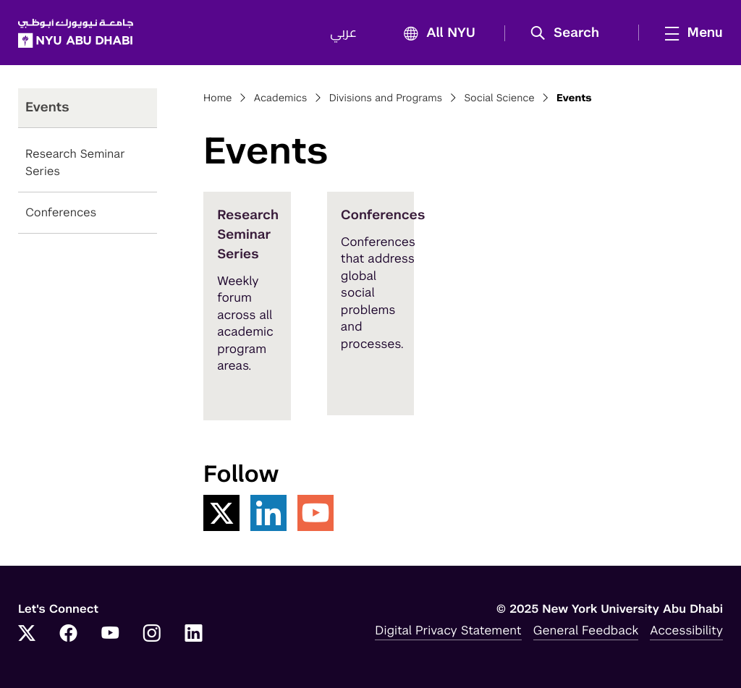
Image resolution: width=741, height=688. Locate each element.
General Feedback (586, 630)
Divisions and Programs (386, 98)
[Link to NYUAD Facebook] (69, 634)
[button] (569, 33)
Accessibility (686, 630)
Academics (281, 98)
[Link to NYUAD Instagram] (152, 634)
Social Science (499, 98)
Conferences (60, 212)
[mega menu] (689, 33)
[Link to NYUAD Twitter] (27, 634)
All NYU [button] (435, 33)
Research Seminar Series (75, 162)
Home (217, 98)
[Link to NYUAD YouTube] (110, 634)
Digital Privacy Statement (448, 630)
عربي (343, 33)
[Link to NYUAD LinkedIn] (194, 634)
